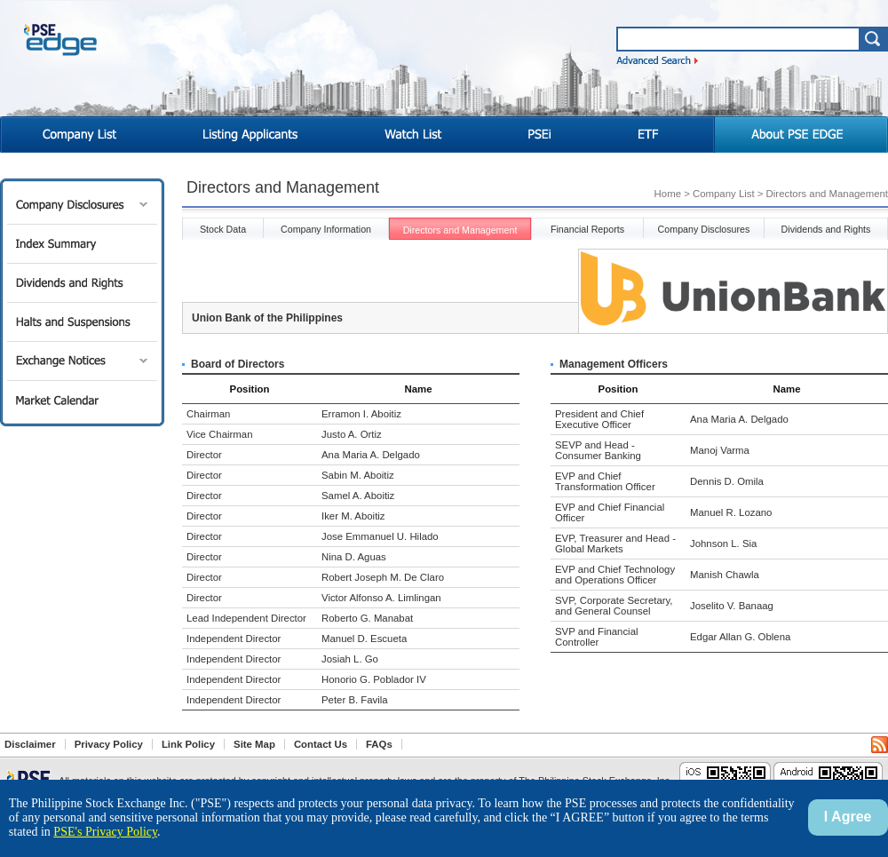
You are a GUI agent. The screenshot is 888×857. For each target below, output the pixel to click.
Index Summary (82, 243)
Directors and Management (460, 230)
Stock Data (223, 229)
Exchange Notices (82, 361)
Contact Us (320, 744)
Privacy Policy (109, 744)
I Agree (848, 816)
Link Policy (188, 744)
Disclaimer (30, 744)
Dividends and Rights (82, 283)
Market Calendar (82, 400)
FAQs (379, 744)
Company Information (326, 229)
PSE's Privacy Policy (105, 831)
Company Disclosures (82, 204)
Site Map (254, 744)
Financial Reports (587, 229)
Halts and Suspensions (82, 322)
